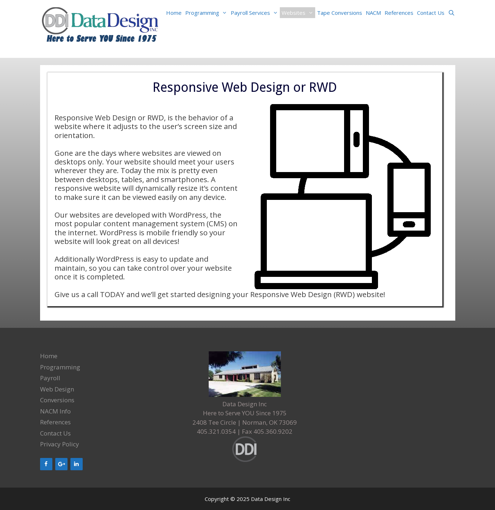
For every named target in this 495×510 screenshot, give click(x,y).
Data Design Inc (270, 498)
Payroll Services (255, 12)
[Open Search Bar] (451, 12)
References (399, 12)
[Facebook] (46, 464)
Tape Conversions (339, 12)
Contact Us (430, 12)
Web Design (57, 389)
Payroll (50, 378)
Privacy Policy (59, 444)
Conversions (57, 400)
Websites (298, 12)
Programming (207, 12)
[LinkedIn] (76, 464)
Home (174, 12)
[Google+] (61, 464)
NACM (373, 12)
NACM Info (55, 411)
